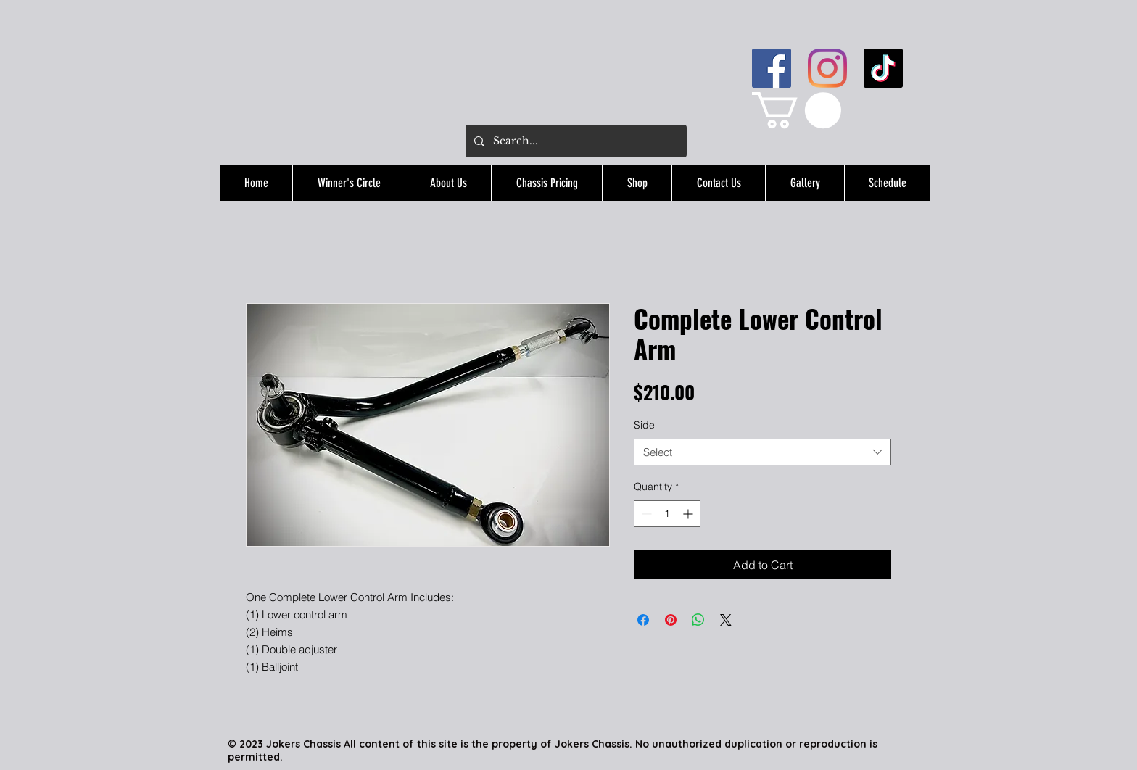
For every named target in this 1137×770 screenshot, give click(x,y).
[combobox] (762, 452)
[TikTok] (883, 68)
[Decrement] (645, 513)
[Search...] (574, 141)
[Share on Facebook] (643, 620)
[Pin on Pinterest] (670, 620)
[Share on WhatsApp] (698, 620)
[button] (796, 110)
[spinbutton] (667, 513)
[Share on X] (726, 620)
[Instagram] (827, 68)
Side (644, 424)
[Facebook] (771, 68)
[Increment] (689, 513)
